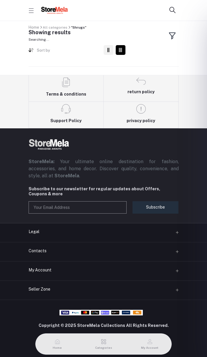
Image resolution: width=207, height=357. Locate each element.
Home (34, 27)
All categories (55, 27)
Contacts (38, 250)
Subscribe (155, 207)
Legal (34, 231)
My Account (40, 270)
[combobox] (68, 51)
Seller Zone (39, 289)
